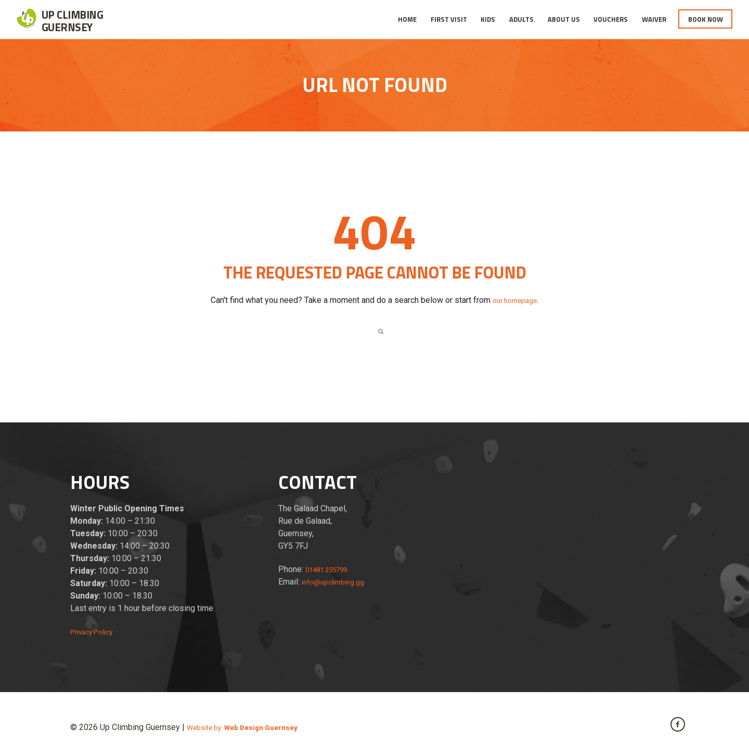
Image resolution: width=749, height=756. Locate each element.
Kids (488, 19)
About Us (564, 19)
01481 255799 (332, 572)
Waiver (654, 19)
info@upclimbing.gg (337, 585)
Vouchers (610, 19)
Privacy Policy (96, 635)
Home (407, 19)
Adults (521, 19)
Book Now (705, 19)
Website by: (253, 730)
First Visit (449, 19)
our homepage (515, 300)
